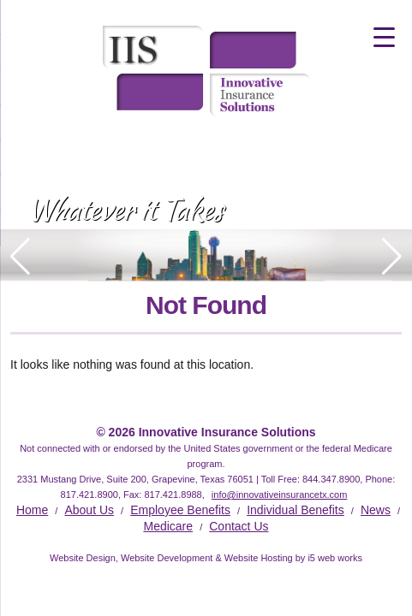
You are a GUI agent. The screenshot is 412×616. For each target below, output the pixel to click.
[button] (391, 256)
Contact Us (238, 526)
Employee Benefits (180, 510)
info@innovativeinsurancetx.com (280, 494)
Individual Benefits (295, 510)
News (376, 510)
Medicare (168, 526)
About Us (89, 510)
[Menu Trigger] (384, 36)
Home (32, 510)
